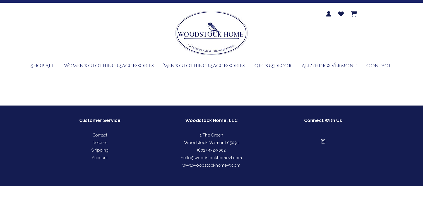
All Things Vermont (329, 66)
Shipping (100, 150)
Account (100, 157)
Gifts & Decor (273, 66)
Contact (378, 66)
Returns (100, 142)
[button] (323, 141)
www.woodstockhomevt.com (211, 165)
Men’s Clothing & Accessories (204, 66)
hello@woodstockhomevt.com (211, 157)
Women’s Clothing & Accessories (109, 66)
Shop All (42, 66)
